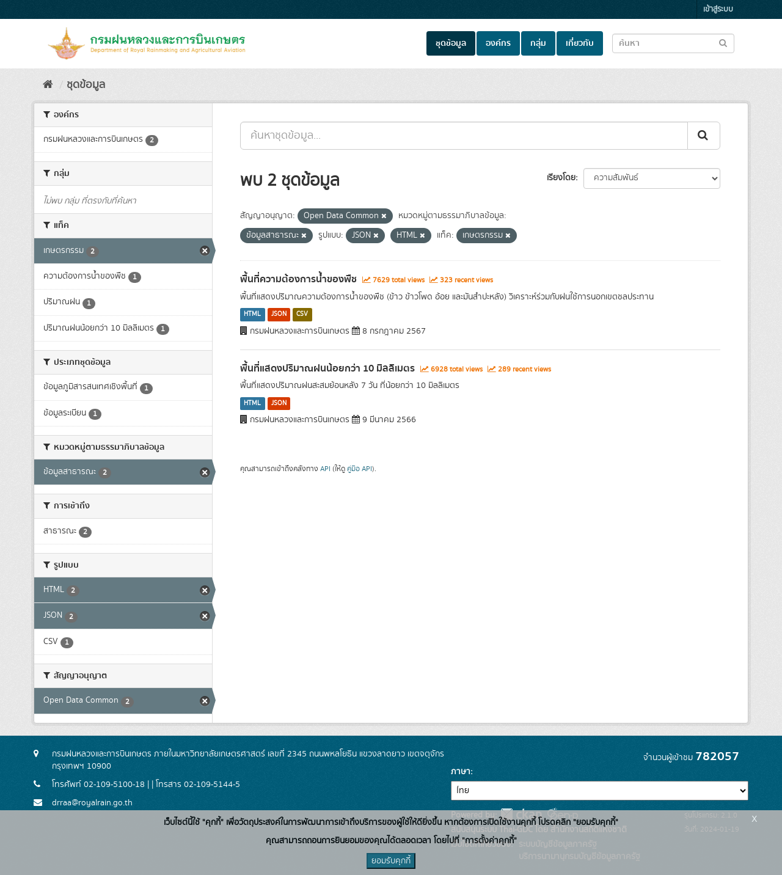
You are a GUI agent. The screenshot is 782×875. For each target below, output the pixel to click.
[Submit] (703, 136)
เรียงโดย (561, 178)
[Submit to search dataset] (723, 42)
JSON (279, 315)
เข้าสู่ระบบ (718, 9)
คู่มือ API (359, 469)
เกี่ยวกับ (580, 43)
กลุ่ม (538, 43)
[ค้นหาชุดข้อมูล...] (464, 136)
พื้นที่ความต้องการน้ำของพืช (298, 279)
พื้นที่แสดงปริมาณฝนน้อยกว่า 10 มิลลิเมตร (327, 368)
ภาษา (460, 772)
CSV (302, 315)
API (325, 469)
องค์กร (498, 43)
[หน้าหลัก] (48, 85)
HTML (252, 315)
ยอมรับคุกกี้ (391, 861)
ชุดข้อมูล (451, 43)
